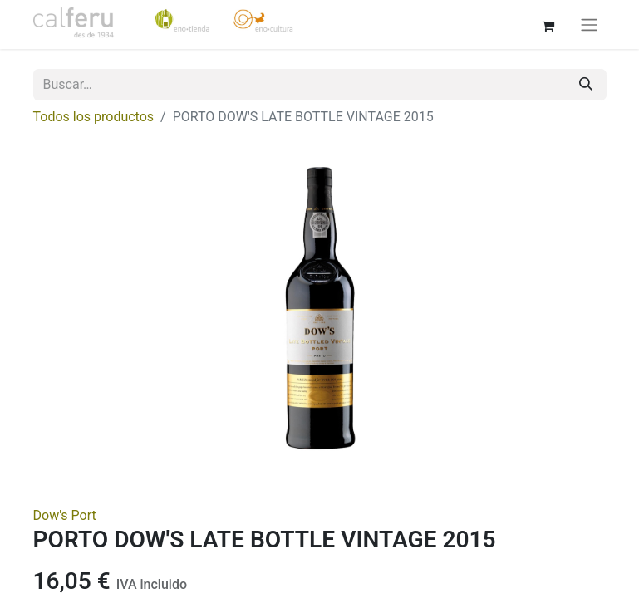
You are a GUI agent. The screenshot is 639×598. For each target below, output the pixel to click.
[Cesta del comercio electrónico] (548, 24)
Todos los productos (94, 117)
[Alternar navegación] (589, 24)
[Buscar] (586, 84)
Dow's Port (64, 515)
